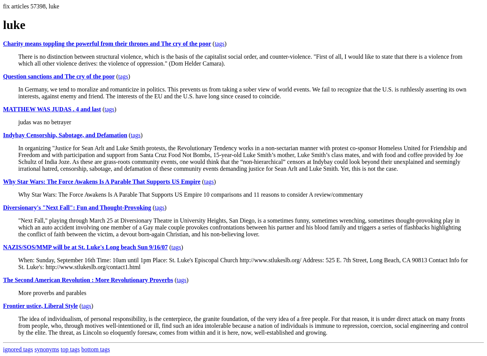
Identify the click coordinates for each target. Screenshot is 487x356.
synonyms (47, 349)
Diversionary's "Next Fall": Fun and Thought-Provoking (77, 207)
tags (219, 43)
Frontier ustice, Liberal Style (40, 306)
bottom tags (95, 349)
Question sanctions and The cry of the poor (59, 76)
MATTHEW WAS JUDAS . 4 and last (52, 109)
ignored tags (18, 349)
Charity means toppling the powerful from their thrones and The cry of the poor (107, 43)
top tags (70, 349)
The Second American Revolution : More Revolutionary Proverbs (88, 280)
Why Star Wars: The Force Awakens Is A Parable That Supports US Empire (102, 181)
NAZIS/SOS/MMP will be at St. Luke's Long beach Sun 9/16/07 (85, 247)
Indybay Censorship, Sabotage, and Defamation (65, 135)
